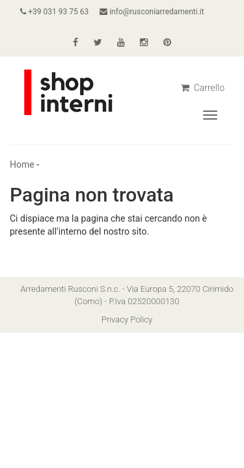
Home (22, 164)
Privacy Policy (127, 319)
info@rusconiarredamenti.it (152, 11)
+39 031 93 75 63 (54, 11)
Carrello (202, 88)
